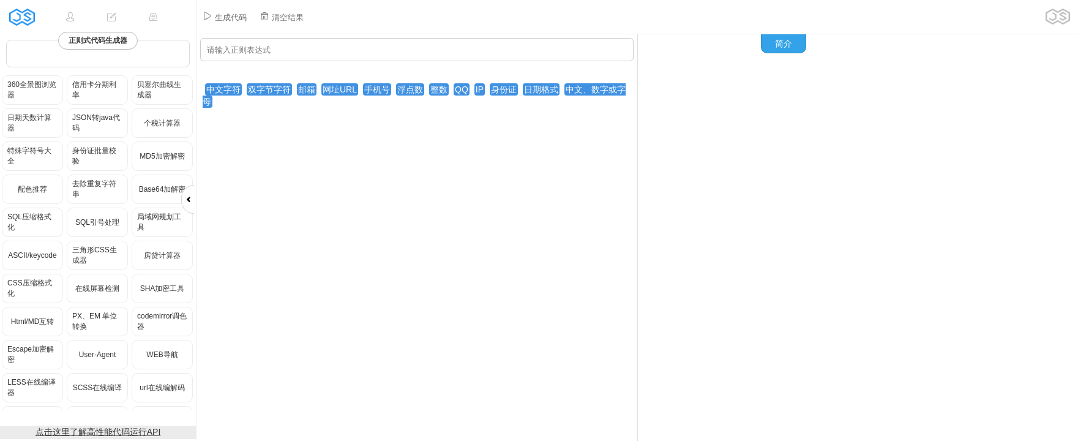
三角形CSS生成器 (94, 255)
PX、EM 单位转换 (94, 321)
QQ (461, 89)
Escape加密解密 (30, 354)
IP (480, 89)
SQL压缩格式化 (29, 222)
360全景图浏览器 (31, 89)
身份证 (504, 89)
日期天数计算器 (29, 122)
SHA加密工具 (162, 288)
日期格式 (541, 89)
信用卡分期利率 (94, 89)
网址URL (340, 89)
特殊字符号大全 (29, 155)
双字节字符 (269, 89)
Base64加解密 (162, 189)
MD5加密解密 (162, 156)
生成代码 (225, 17)
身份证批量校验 (94, 155)
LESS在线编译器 (31, 387)
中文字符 (223, 89)
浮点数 (410, 89)
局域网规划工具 (159, 222)
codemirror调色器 (162, 321)
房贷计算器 (162, 255)
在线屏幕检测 (97, 288)
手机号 (377, 89)
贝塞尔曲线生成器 (159, 89)
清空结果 (282, 17)
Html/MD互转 (32, 321)
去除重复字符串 (94, 188)
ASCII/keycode (32, 255)
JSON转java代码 (96, 122)
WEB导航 (162, 354)
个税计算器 (162, 123)
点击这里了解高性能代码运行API (98, 432)
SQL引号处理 (97, 222)
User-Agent (97, 354)
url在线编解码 (162, 387)
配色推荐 (32, 189)
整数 (438, 89)
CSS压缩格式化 (29, 288)
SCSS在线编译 (97, 387)
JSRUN (26, 17)
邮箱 (306, 89)
